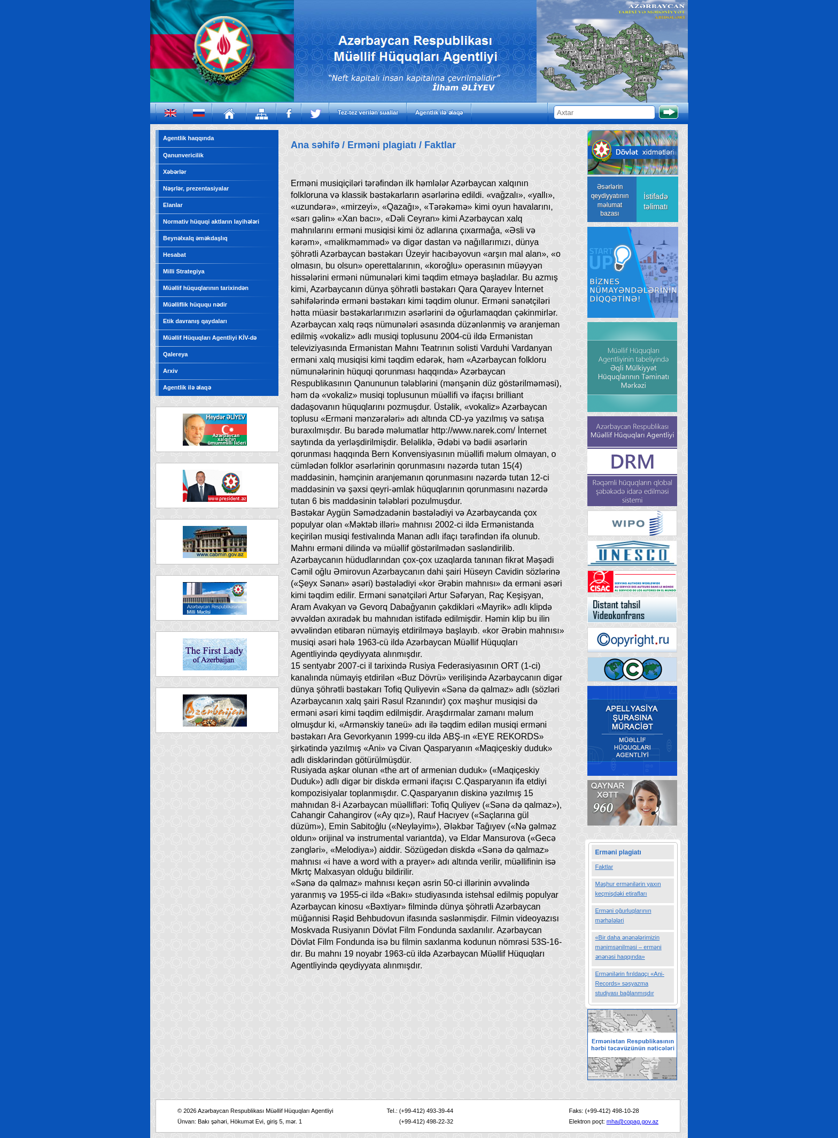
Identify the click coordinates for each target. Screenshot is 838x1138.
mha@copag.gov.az (632, 1121)
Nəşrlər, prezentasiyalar (196, 188)
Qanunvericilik (183, 155)
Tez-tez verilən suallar (368, 112)
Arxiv (170, 371)
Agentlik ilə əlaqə (439, 112)
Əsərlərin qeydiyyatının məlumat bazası (610, 200)
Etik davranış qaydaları (195, 321)
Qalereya (175, 354)
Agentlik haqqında (188, 138)
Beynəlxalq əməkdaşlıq (195, 238)
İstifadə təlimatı (655, 201)
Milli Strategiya (184, 271)
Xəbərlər (175, 172)
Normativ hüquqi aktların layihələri (211, 221)
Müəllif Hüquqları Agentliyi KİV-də (210, 337)
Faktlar (604, 867)
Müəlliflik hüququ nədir (195, 304)
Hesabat (174, 254)
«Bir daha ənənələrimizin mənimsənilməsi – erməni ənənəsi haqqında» (628, 947)
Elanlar (173, 205)
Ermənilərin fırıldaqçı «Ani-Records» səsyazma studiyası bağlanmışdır (629, 983)
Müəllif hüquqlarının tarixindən (206, 288)
